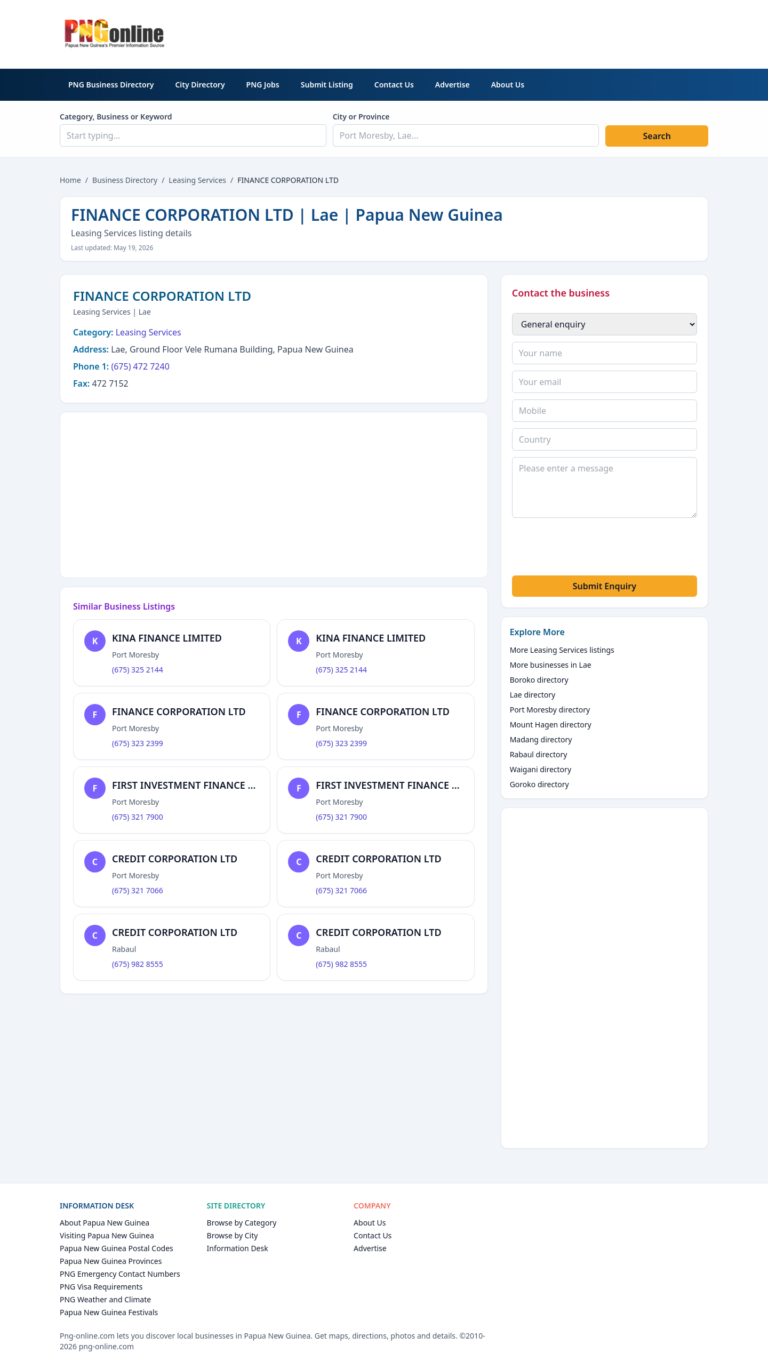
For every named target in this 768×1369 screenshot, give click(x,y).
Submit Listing (327, 84)
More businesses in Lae (550, 665)
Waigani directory (540, 769)
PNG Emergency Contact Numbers (120, 1274)
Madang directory (541, 739)
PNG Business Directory (111, 84)
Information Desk (237, 1248)
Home (70, 180)
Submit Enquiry (604, 586)
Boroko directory (539, 680)
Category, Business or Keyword (116, 116)
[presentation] (593, 548)
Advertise (452, 84)
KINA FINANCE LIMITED (167, 637)
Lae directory (533, 695)
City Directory (200, 84)
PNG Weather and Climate (105, 1299)
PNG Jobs (262, 84)
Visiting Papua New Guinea (107, 1235)
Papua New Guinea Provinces (111, 1261)
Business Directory (124, 180)
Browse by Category (242, 1223)
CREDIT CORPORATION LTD (174, 858)
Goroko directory (539, 784)
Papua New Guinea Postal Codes (116, 1248)
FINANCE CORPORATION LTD (179, 711)
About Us (507, 84)
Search (656, 136)
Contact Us (394, 84)
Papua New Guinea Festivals (109, 1312)
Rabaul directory (538, 754)
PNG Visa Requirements (101, 1287)
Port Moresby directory (550, 709)
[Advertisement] (514, 33)
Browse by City (232, 1235)
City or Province (361, 116)
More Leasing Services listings (562, 650)
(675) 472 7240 (140, 366)
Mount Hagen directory (550, 724)
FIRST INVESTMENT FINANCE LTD (188, 785)
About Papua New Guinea (104, 1223)
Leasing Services (197, 180)
